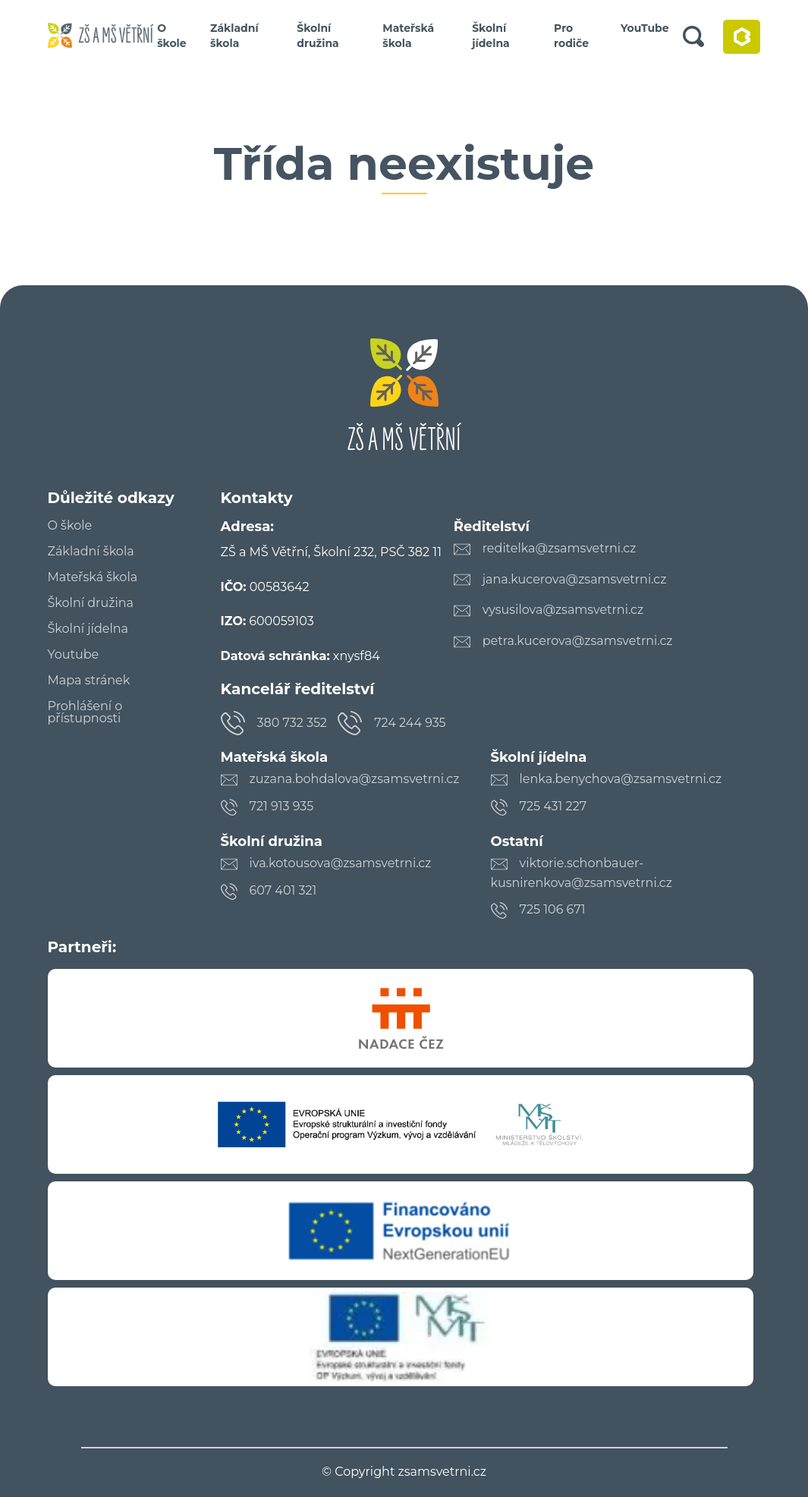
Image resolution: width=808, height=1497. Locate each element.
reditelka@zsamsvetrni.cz (560, 548)
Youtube (73, 655)
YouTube (645, 28)
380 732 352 (292, 722)
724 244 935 (410, 722)
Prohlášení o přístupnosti (85, 712)
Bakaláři (741, 37)
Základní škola (234, 35)
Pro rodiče (571, 35)
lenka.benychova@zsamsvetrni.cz (621, 779)
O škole (172, 35)
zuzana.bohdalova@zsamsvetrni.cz (355, 779)
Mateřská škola (408, 35)
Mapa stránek (89, 681)
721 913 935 (282, 806)
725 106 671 (553, 909)
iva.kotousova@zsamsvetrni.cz (341, 863)
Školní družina (317, 35)
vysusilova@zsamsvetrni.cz (563, 609)
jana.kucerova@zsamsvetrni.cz (575, 579)
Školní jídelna (491, 35)
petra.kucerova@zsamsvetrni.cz (578, 641)
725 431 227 (553, 806)
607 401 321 (283, 890)
